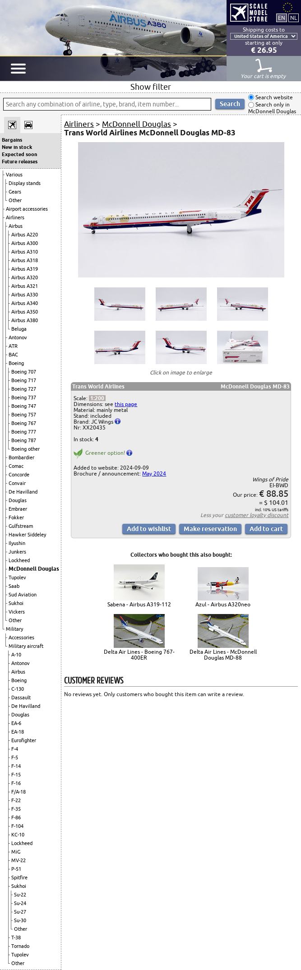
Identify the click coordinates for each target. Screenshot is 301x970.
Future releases (19, 161)
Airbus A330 (24, 294)
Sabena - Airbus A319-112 (139, 604)
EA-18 (17, 731)
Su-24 (20, 903)
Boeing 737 (23, 397)
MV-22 (18, 860)
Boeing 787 (23, 440)
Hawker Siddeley (27, 534)
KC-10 (17, 834)
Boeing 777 (23, 431)
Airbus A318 (24, 260)
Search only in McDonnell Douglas (272, 108)
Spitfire (19, 877)
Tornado (20, 946)
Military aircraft (26, 646)
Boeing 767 (23, 423)
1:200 (97, 398)
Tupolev (17, 577)
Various (14, 174)
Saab (14, 586)
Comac (16, 466)
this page (126, 404)
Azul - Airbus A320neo (222, 604)
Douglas (18, 500)
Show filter (150, 86)
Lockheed (19, 560)
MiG (15, 852)
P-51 (16, 869)
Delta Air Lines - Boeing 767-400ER (139, 655)
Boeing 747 (23, 406)
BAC (13, 354)
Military (14, 629)
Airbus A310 (24, 251)
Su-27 (20, 912)
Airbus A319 (24, 269)
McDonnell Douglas (34, 569)
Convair (17, 483)
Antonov (18, 337)
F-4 (14, 749)
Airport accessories (27, 209)
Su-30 (20, 920)
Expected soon (19, 154)
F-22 (16, 800)
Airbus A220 (24, 234)
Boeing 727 (23, 389)
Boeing (16, 363)
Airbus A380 (24, 320)
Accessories (21, 637)
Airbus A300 (24, 243)
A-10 (16, 654)
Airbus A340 (24, 303)
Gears (15, 191)
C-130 (17, 689)
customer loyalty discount (256, 515)
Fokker (16, 517)
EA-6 (16, 723)
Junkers (17, 551)
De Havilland (23, 491)
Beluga (19, 329)
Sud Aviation (23, 594)
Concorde (19, 474)
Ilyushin (17, 543)
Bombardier (21, 457)
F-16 (16, 783)
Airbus (16, 226)
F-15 (16, 774)
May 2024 (154, 473)
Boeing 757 (23, 414)
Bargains (12, 140)
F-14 (16, 766)
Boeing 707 (23, 371)
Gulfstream (21, 526)
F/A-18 (18, 791)
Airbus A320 (24, 277)
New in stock (17, 147)
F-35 (16, 809)
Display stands (25, 183)
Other (15, 200)
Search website (273, 97)
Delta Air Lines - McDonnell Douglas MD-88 (223, 655)
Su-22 (20, 894)
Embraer (18, 509)
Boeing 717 (23, 380)
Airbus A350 (24, 311)
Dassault (21, 697)
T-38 (16, 937)
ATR (13, 346)
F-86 (16, 817)
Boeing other (25, 449)
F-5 (14, 757)
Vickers (17, 611)
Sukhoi (16, 603)
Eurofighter (23, 740)
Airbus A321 (24, 286)
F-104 (17, 826)
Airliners (15, 217)
